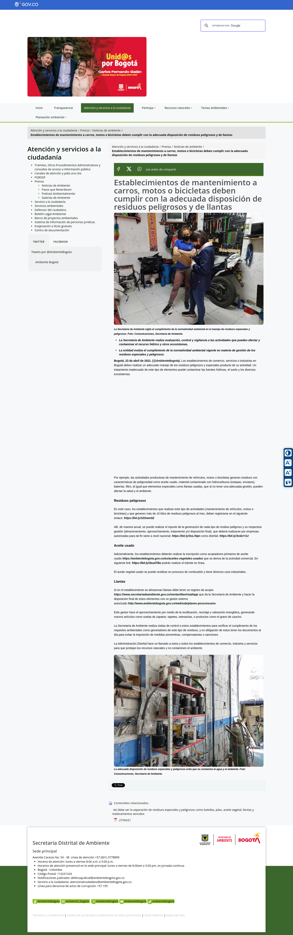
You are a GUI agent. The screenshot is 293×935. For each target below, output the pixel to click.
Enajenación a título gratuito (53, 226)
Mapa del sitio (175, 915)
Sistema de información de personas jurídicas (65, 222)
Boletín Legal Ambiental (50, 214)
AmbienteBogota (46, 901)
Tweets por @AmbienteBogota (51, 252)
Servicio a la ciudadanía (50, 202)
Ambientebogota (104, 901)
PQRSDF (40, 177)
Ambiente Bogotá (46, 262)
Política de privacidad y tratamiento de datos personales (104, 915)
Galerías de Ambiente (56, 198)
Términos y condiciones (48, 915)
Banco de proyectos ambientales (56, 218)
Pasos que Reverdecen (57, 189)
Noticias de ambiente (107, 130)
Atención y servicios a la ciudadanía (54, 130)
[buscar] (232, 26)
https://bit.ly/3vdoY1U (234, 536)
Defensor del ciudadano (50, 210)
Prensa (85, 130)
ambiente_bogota (75, 901)
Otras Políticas (153, 915)
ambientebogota (160, 901)
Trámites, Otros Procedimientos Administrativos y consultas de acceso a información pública (67, 167)
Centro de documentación (52, 230)
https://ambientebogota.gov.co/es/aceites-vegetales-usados (162, 558)
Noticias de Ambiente (56, 185)
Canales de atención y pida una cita (58, 173)
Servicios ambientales (49, 206)
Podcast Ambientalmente (58, 193)
